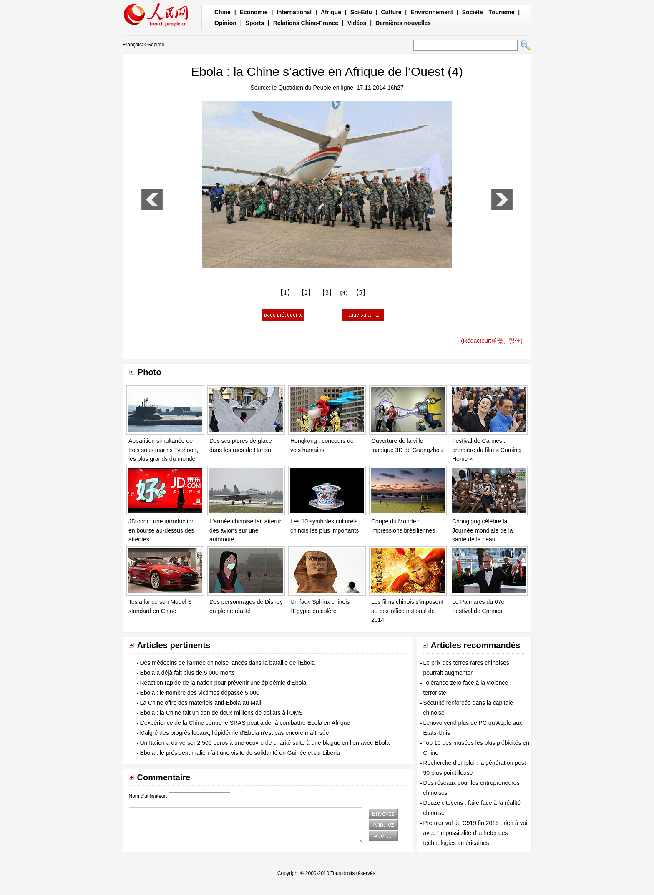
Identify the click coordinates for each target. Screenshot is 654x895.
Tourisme (501, 12)
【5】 (360, 292)
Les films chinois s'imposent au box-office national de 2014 (407, 610)
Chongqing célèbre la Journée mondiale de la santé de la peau (482, 530)
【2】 (306, 292)
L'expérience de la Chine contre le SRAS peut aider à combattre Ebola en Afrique (245, 722)
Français (132, 45)
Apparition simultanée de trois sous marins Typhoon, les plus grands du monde (163, 449)
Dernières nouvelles (403, 23)
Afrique (331, 12)
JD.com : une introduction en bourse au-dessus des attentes (161, 530)
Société (156, 45)
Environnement (431, 12)
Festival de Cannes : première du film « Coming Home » (486, 449)
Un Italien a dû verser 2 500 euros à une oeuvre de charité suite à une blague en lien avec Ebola (265, 742)
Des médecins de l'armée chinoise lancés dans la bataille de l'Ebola (227, 662)
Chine (222, 12)
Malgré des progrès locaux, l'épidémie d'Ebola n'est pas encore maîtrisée (234, 732)
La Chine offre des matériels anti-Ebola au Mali (201, 702)
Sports (255, 23)
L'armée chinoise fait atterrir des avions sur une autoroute (245, 530)
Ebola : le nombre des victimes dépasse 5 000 (199, 692)
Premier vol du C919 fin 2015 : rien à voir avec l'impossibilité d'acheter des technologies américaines (476, 833)
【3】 (327, 292)
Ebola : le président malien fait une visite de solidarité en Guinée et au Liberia (240, 752)
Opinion (225, 23)
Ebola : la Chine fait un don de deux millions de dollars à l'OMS (221, 712)
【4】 (343, 293)
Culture (391, 12)
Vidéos (357, 23)
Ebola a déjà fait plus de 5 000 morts (187, 672)
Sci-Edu (361, 12)
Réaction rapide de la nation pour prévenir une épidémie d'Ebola (223, 682)
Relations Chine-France (305, 23)
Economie (254, 12)
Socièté (472, 12)
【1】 (285, 292)
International (294, 12)
